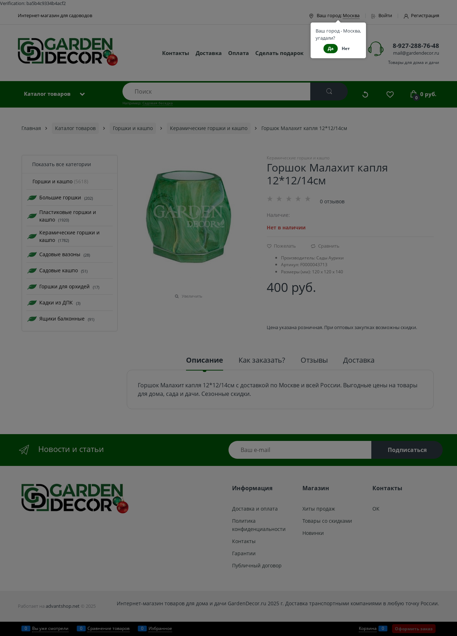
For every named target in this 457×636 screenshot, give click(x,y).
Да (330, 48)
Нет (346, 48)
